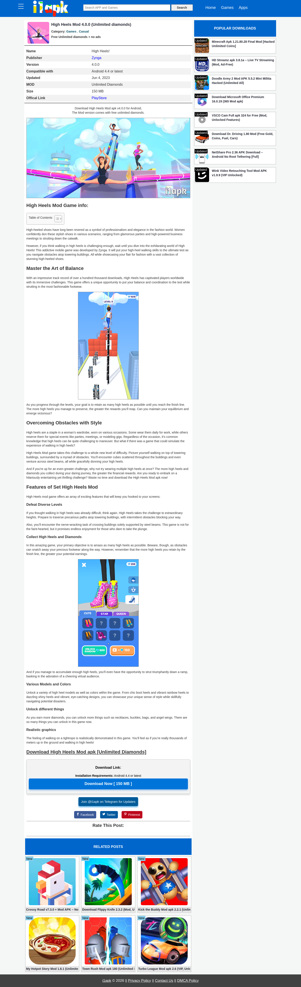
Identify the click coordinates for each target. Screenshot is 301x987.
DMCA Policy (188, 981)
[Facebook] (85, 814)
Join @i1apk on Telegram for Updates (108, 801)
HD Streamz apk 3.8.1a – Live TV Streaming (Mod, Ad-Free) (243, 62)
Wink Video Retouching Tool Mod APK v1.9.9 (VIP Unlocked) (239, 173)
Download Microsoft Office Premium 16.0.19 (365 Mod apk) (238, 99)
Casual (84, 31)
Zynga (96, 58)
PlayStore (99, 98)
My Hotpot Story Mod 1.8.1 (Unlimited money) (52, 969)
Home (210, 7)
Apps (243, 7)
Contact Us (164, 981)
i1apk (106, 981)
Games (227, 7)
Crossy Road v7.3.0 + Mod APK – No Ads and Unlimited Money (52, 909)
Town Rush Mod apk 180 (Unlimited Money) (108, 969)
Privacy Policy (139, 981)
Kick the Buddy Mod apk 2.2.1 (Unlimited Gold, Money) (164, 909)
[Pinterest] (132, 814)
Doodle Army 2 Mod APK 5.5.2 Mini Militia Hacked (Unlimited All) (241, 81)
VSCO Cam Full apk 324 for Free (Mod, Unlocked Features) (239, 118)
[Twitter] (109, 814)
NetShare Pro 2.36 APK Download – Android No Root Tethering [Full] (237, 154)
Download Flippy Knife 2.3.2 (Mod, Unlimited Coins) (108, 909)
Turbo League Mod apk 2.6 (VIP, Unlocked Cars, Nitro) (164, 969)
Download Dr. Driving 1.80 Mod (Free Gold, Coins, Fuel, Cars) (242, 136)
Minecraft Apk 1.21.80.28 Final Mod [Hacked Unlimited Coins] (243, 44)
